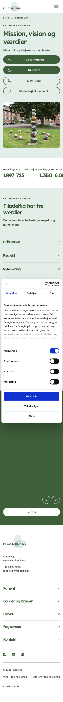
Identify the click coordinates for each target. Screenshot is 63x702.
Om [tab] (52, 293)
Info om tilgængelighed (46, 676)
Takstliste (35, 71)
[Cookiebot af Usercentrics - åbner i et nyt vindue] (45, 284)
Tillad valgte (31, 406)
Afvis (31, 415)
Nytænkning (12, 269)
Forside (7, 18)
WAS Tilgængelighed (15, 676)
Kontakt (9, 639)
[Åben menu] (56, 6)
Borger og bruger (18, 601)
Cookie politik (11, 686)
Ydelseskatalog (35, 60)
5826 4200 (34, 82)
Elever (8, 614)
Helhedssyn (11, 242)
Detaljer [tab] (31, 293)
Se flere (32, 512)
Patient (9, 588)
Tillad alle (31, 396)
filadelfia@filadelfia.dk (35, 92)
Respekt (9, 255)
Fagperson (12, 626)
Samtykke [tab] (11, 293)
